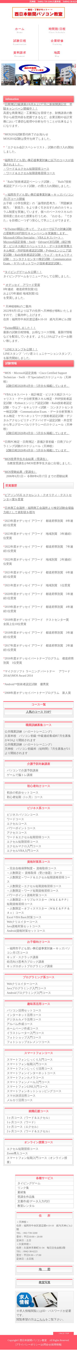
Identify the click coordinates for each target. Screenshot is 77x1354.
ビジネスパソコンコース (22, 814)
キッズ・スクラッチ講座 (22, 957)
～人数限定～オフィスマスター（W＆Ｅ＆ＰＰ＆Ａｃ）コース (38, 910)
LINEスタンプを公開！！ (21, 349)
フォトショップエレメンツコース (28, 1042)
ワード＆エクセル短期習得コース (28, 837)
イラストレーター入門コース (25, 1033)
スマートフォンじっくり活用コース (30, 1068)
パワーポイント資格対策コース (27, 895)
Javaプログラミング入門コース (26, 988)
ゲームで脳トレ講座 (20, 775)
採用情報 (56, 1344)
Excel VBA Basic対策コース (24, 917)
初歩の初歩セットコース (22, 792)
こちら (41, 1319)
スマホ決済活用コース (21, 1095)
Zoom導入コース (17, 1153)
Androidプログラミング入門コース (29, 992)
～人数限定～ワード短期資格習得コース (33, 890)
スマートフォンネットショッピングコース (34, 1091)
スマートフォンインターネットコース (31, 1073)
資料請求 (19, 54)
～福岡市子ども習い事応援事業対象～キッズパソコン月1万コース (38, 950)
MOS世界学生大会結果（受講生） (26, 459)
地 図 (44, 1269)
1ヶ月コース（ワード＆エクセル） (29, 1117)
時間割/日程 (57, 30)
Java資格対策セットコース (24, 926)
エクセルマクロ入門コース (24, 846)
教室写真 (44, 1282)
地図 (57, 54)
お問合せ (46, 1344)
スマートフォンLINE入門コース (27, 1086)
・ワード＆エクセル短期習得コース (26, 168)
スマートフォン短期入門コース (27, 1064)
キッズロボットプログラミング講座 (30, 966)
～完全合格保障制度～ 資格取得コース (31, 868)
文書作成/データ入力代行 (33, 1201)
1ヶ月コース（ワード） (22, 1122)
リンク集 (23, 1187)
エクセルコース (17, 823)
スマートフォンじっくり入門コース (30, 1059)
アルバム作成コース (20, 1024)
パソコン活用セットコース (24, 1010)
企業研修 (57, 42)
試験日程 (19, 42)
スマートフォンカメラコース (25, 1077)
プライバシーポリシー (28, 1344)
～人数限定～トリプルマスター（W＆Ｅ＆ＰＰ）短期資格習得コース (38, 902)
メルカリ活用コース (20, 1100)
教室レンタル (26, 1205)
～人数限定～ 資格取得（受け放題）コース (34, 872)
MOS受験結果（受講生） (21, 471)
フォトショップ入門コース (24, 1037)
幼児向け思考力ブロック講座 (25, 961)
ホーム (19, 30)
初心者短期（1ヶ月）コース (25, 797)
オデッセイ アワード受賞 (23, 284)
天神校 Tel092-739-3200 (40, 1)
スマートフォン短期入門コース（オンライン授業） (37, 1160)
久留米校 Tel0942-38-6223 (64, 1)
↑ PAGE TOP (63, 1333)
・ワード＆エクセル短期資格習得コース (29, 173)
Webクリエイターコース (22, 921)
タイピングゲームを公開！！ (23, 272)
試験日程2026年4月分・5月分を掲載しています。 (37, 385)
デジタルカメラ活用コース (24, 1019)
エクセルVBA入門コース (23, 850)
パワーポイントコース (21, 828)
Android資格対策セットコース (26, 930)
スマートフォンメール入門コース (28, 1082)
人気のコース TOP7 (38, 711)
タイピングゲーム (28, 1183)
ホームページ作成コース (22, 1028)
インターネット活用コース (24, 1015)
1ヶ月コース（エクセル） (23, 1126)
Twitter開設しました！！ (20, 327)
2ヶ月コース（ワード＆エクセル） (29, 1131)
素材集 (21, 1192)
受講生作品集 (26, 1196)
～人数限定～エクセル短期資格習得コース (34, 886)
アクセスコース (17, 832)
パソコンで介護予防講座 (22, 770)
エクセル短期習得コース (22, 841)
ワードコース (15, 819)
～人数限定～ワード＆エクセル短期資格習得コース (38, 879)
